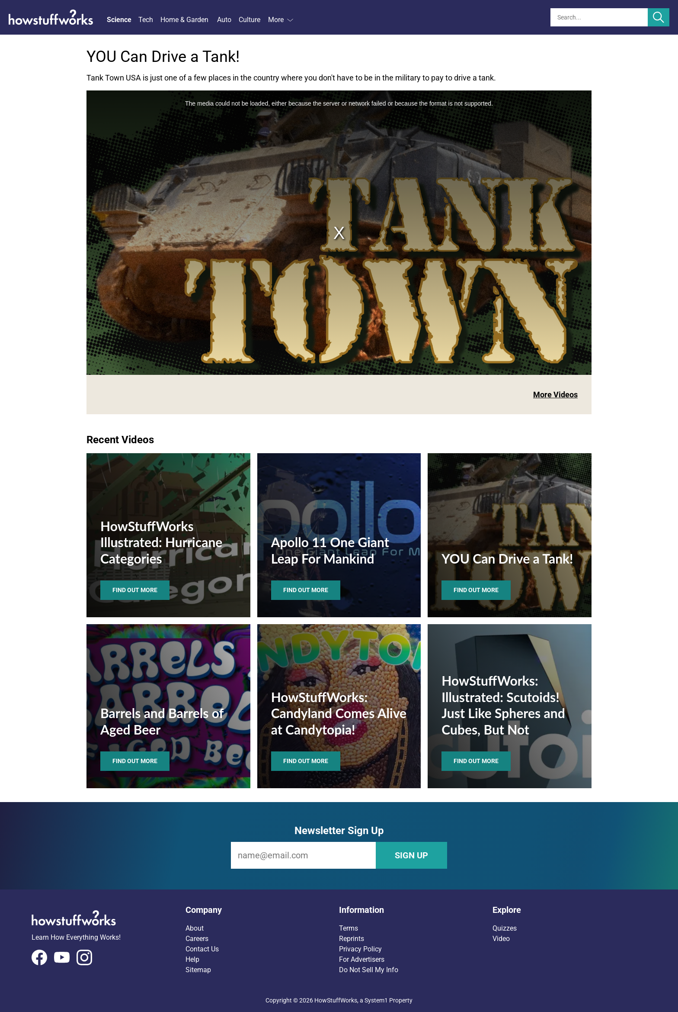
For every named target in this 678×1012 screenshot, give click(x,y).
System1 (376, 1000)
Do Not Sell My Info (368, 970)
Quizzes (505, 928)
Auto (224, 20)
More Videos (555, 394)
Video (501, 939)
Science (119, 20)
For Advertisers (361, 959)
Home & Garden (184, 20)
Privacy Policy (360, 949)
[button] (262, 909)
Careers (196, 939)
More (280, 20)
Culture (249, 20)
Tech (145, 20)
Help (192, 959)
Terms (348, 928)
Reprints (351, 939)
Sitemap (198, 970)
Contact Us (202, 949)
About (194, 928)
